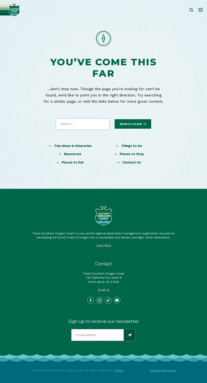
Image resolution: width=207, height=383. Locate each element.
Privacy (118, 370)
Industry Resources (163, 370)
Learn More (103, 245)
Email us (104, 289)
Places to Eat (73, 162)
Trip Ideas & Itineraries (73, 146)
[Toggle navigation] (200, 10)
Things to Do (131, 146)
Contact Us (131, 162)
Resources (72, 154)
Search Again (133, 124)
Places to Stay (132, 154)
